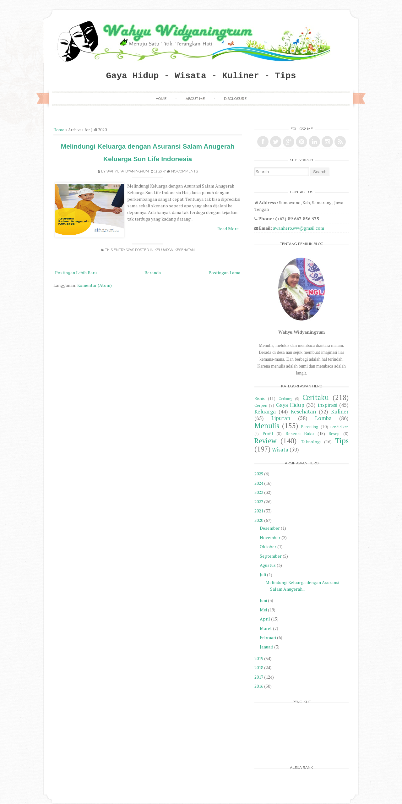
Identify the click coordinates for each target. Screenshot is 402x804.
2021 (258, 511)
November (270, 537)
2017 (258, 677)
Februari (268, 637)
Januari (266, 647)
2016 (258, 686)
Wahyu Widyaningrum (127, 171)
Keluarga (164, 250)
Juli (263, 574)
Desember (270, 528)
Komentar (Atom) (94, 285)
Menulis (266, 425)
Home (160, 98)
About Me (195, 98)
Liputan (280, 418)
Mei (263, 610)
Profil (268, 433)
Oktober (268, 547)
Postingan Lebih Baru (76, 273)
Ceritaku (315, 397)
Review (265, 440)
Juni (263, 600)
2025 (258, 474)
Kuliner (340, 411)
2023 (258, 492)
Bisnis (259, 398)
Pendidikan (339, 426)
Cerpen (260, 405)
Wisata (280, 449)
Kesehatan (185, 250)
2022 (258, 502)
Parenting (309, 426)
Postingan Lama (224, 273)
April (265, 619)
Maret (266, 628)
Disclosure (235, 98)
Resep (334, 433)
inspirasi (327, 405)
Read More (228, 229)
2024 (258, 483)
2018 (258, 667)
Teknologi (311, 442)
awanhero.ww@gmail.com (298, 228)
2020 (258, 520)
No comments (184, 171)
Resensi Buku (299, 433)
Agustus (268, 565)
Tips (342, 440)
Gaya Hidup (290, 405)
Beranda (152, 273)
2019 (258, 658)
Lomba (323, 418)
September (271, 556)
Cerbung (285, 398)
